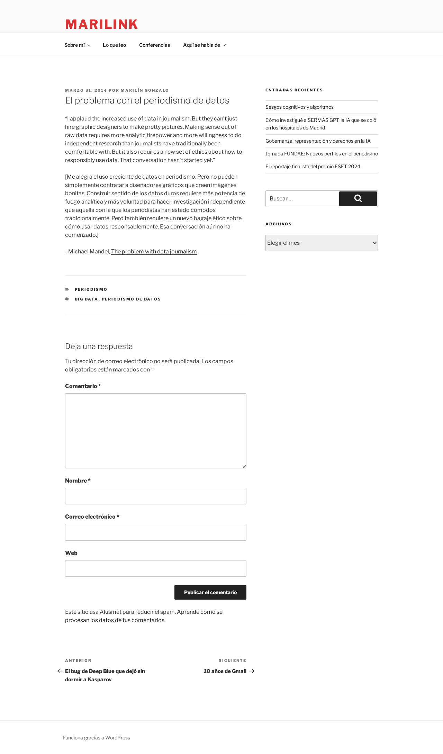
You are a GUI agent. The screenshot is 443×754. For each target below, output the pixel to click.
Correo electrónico (92, 516)
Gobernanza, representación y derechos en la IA (318, 141)
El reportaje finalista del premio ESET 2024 (312, 166)
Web (71, 553)
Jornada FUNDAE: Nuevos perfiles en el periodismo (321, 153)
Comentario (83, 386)
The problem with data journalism (154, 251)
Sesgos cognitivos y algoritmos (299, 107)
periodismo (91, 289)
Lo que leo (114, 45)
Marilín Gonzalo (145, 90)
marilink (102, 24)
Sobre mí (77, 45)
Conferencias (154, 45)
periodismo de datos (132, 299)
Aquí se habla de (205, 45)
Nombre (78, 480)
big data (87, 299)
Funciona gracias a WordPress (96, 737)
